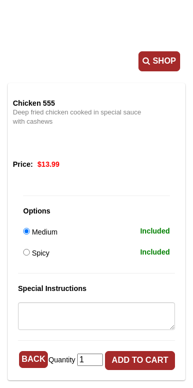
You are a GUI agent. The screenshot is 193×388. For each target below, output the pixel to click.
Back (33, 359)
